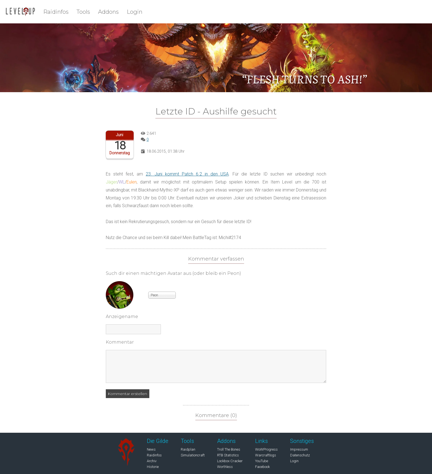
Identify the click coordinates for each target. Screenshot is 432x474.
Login (134, 12)
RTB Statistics (228, 455)
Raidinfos (56, 12)
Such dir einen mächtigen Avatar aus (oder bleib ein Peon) (173, 273)
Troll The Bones (228, 449)
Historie (153, 467)
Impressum (299, 449)
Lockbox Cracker (230, 461)
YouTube (261, 461)
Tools (83, 12)
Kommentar (120, 342)
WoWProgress (266, 449)
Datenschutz (300, 455)
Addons (108, 12)
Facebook (262, 467)
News (151, 449)
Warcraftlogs (265, 455)
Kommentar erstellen (127, 393)
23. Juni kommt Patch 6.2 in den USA (187, 174)
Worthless (225, 467)
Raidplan (188, 449)
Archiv (151, 461)
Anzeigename (122, 316)
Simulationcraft (193, 455)
